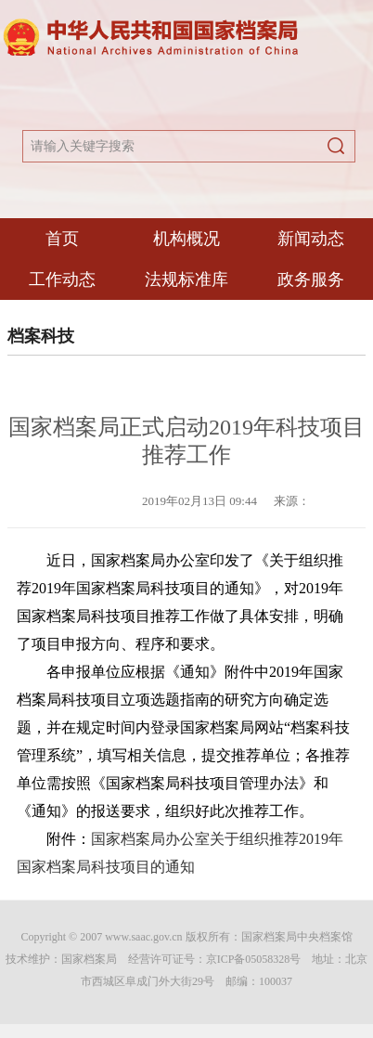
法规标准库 (186, 279)
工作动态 (62, 279)
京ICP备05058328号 (254, 959)
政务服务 (310, 279)
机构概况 (186, 238)
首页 (62, 238)
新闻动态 (310, 238)
